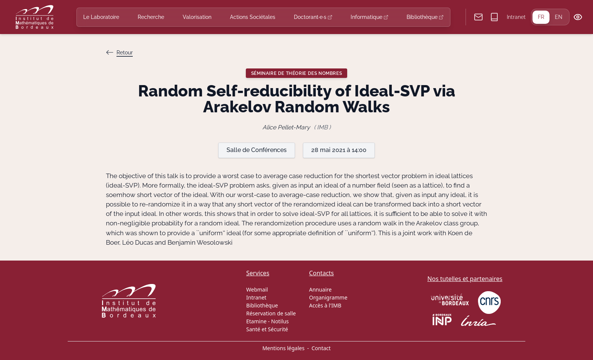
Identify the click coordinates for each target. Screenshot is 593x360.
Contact (321, 348)
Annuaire (320, 289)
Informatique (369, 17)
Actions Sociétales (252, 17)
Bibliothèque (425, 17)
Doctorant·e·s (313, 17)
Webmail (257, 289)
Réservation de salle (271, 313)
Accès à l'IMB (325, 305)
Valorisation (197, 17)
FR (541, 17)
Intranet (516, 17)
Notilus (280, 321)
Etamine (256, 321)
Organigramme (328, 297)
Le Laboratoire (101, 17)
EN (558, 17)
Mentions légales (283, 348)
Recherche (151, 17)
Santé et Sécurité (267, 329)
